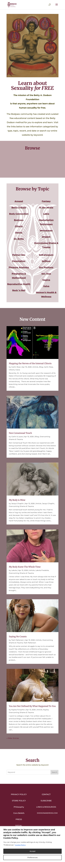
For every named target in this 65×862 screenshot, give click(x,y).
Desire (18, 232)
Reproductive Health (18, 284)
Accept (32, 851)
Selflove (46, 261)
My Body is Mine (17, 500)
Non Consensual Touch (20, 433)
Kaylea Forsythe (18, 710)
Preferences (32, 857)
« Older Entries (13, 738)
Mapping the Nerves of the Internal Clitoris (30, 363)
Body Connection (18, 214)
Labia (46, 214)
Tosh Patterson (17, 640)
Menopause (46, 230)
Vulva (46, 286)
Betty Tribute (18, 207)
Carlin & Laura (17, 437)
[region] (32, 844)
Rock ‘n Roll (18, 290)
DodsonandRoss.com (47, 813)
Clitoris (19, 226)
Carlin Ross (15, 367)
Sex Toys (46, 273)
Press (19, 819)
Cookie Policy (20, 845)
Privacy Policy (19, 794)
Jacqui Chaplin (17, 503)
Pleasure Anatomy (19, 267)
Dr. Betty (19, 239)
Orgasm (46, 237)
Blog (41, 367)
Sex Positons (46, 267)
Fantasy (46, 201)
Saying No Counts (18, 636)
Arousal (19, 201)
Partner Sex (18, 255)
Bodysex (19, 220)
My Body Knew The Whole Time (25, 566)
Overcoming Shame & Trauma (21, 506)
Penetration (18, 261)
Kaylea (46, 710)
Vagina (46, 280)
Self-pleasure (46, 255)
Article (35, 367)
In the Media (46, 207)
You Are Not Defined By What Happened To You (32, 706)
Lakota (14, 570)
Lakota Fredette (42, 570)
